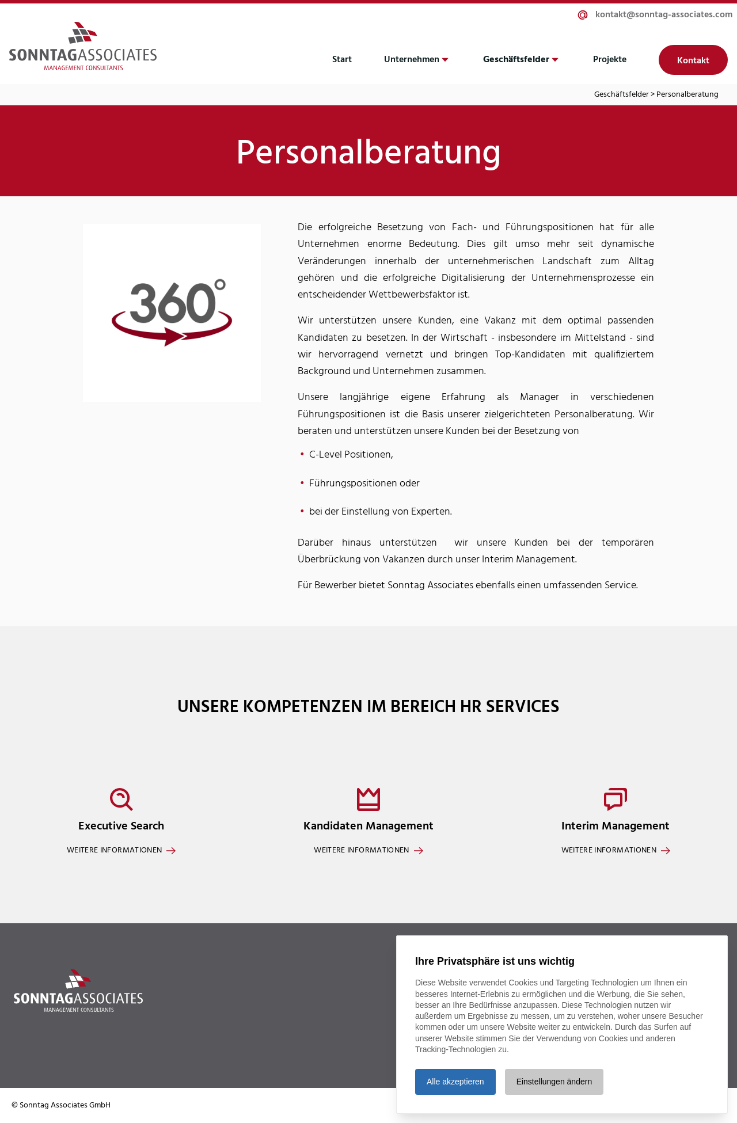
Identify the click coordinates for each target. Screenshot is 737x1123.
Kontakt (693, 61)
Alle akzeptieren (455, 1081)
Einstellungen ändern (554, 1081)
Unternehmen (411, 60)
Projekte (609, 60)
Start (342, 60)
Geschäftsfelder (516, 60)
